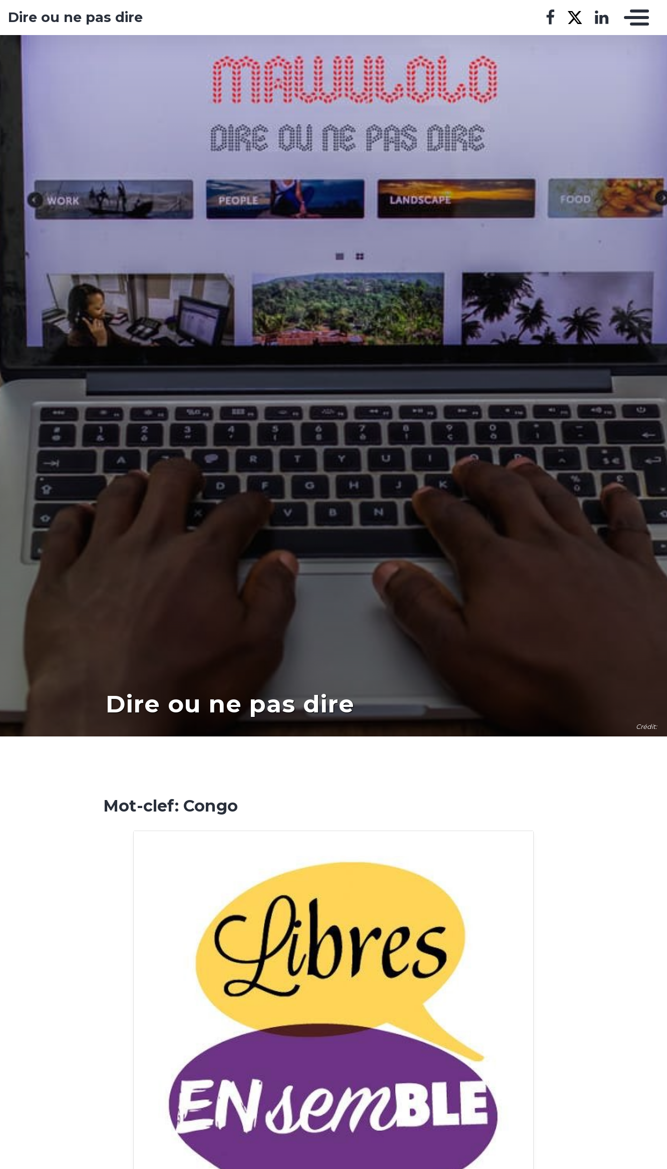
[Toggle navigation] (634, 17)
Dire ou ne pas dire (75, 18)
